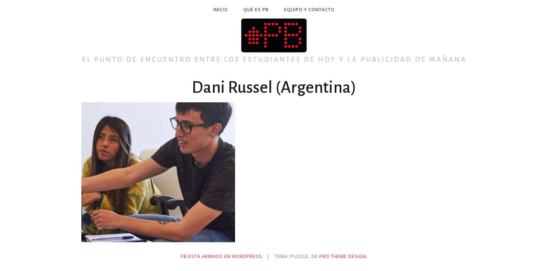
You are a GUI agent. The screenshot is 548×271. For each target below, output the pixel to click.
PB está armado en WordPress (221, 256)
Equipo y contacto (309, 10)
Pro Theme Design (342, 256)
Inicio (220, 10)
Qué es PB (256, 10)
